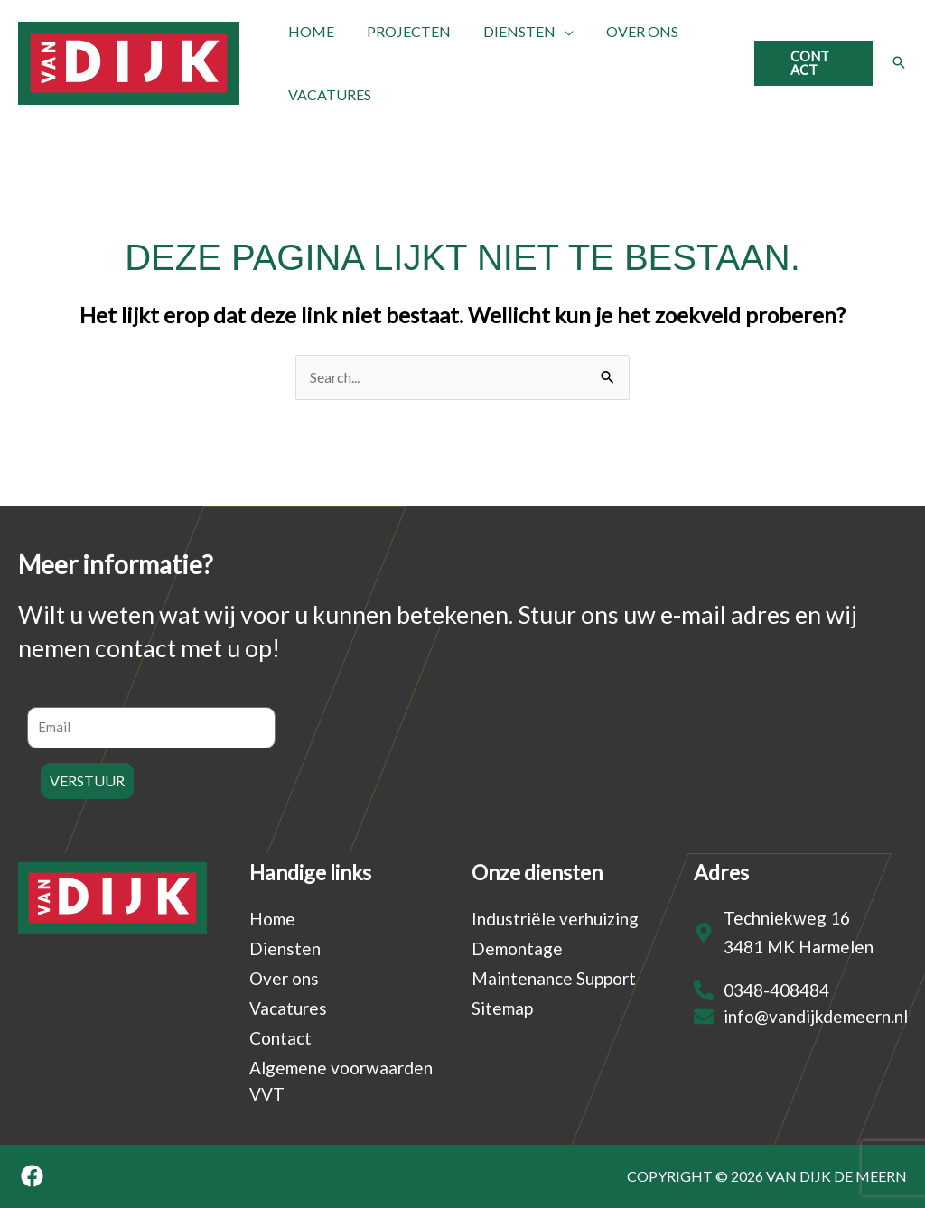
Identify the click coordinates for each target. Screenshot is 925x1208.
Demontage (517, 948)
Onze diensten (537, 872)
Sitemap (502, 1008)
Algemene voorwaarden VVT (341, 1080)
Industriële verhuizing (555, 918)
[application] (556, 31)
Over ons (284, 978)
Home (272, 918)
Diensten (285, 948)
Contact (280, 1037)
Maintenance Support (554, 978)
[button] (812, 63)
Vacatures (288, 1008)
